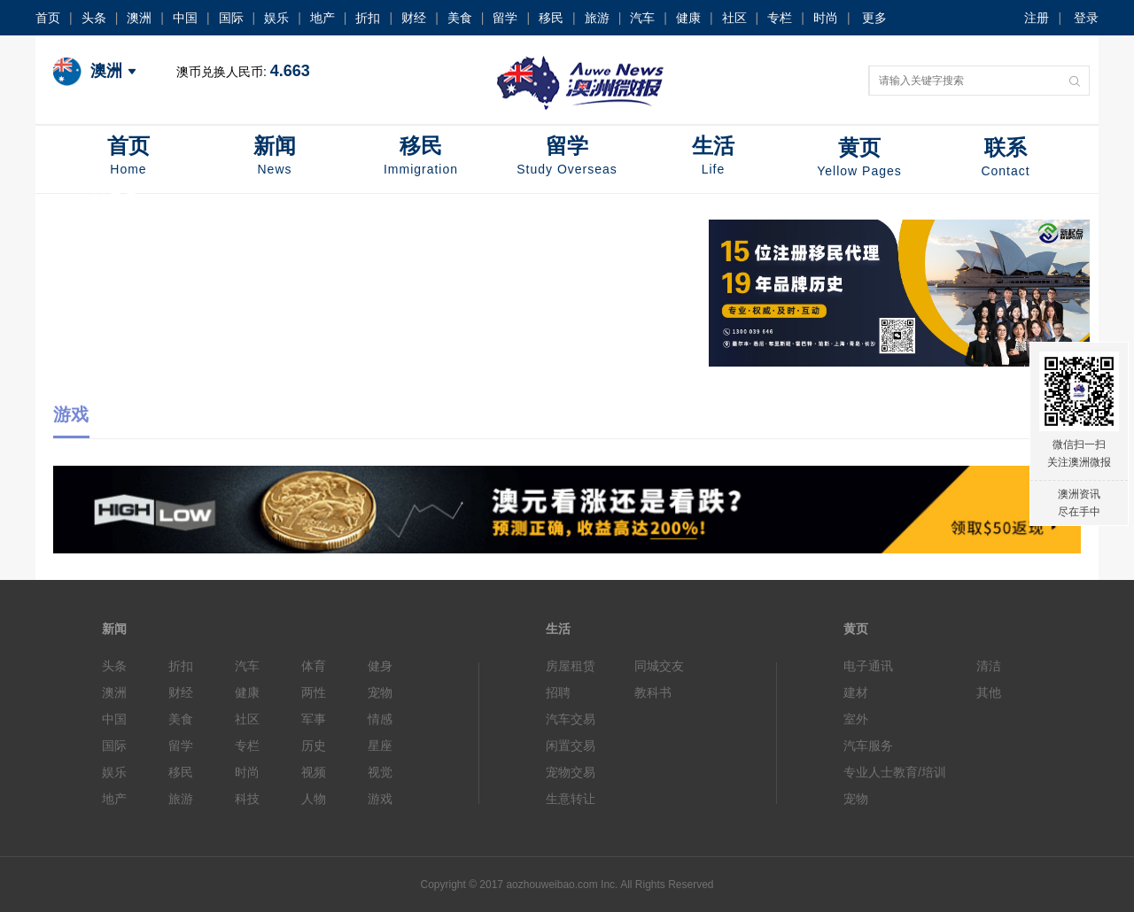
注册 (1036, 18)
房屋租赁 (570, 666)
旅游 (597, 18)
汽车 (642, 18)
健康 (688, 18)
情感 (380, 719)
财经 (413, 18)
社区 (734, 18)
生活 (713, 157)
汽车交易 (570, 719)
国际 (231, 18)
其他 (988, 692)
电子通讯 (868, 666)
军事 (313, 719)
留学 (505, 18)
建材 (855, 692)
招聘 (558, 692)
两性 (313, 692)
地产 (322, 18)
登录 (1086, 18)
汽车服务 (868, 745)
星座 (380, 745)
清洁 (988, 666)
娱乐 (276, 18)
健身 (380, 666)
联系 (1005, 158)
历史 (313, 745)
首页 (47, 18)
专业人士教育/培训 (894, 772)
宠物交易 (570, 772)
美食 (459, 18)
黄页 (859, 158)
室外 (855, 719)
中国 (185, 18)
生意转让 (570, 799)
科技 (247, 799)
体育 (313, 666)
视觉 (380, 772)
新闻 (274, 157)
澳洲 (139, 18)
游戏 (380, 799)
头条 (94, 18)
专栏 (779, 18)
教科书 (653, 692)
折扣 (367, 18)
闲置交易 (570, 745)
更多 (874, 18)
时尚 (825, 18)
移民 (551, 18)
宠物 (380, 692)
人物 (313, 799)
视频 (313, 772)
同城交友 (659, 666)
